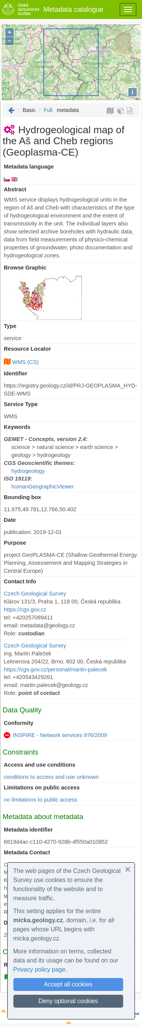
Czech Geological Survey (35, 594)
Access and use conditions (39, 765)
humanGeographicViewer (42, 487)
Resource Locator (27, 349)
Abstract (15, 189)
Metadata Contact (27, 852)
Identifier (15, 373)
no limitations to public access (40, 800)
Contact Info (20, 581)
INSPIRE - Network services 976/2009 (60, 735)
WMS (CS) (25, 362)
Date (10, 520)
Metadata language (29, 167)
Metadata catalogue (51, 9)
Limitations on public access (42, 787)
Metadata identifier (28, 830)
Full (48, 110)
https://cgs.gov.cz (25, 609)
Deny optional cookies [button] (68, 1001)
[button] (128, 869)
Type (10, 326)
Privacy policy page (39, 969)
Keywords (17, 427)
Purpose (15, 543)
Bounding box (22, 497)
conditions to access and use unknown (51, 777)
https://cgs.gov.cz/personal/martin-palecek (55, 669)
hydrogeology (28, 471)
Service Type (20, 404)
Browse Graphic (25, 268)
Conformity (18, 723)
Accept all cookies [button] (68, 984)
